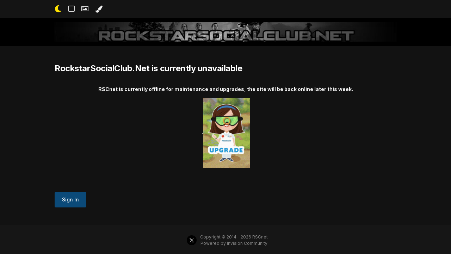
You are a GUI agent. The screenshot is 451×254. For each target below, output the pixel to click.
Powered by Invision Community (233, 243)
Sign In (70, 199)
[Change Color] (99, 9)
